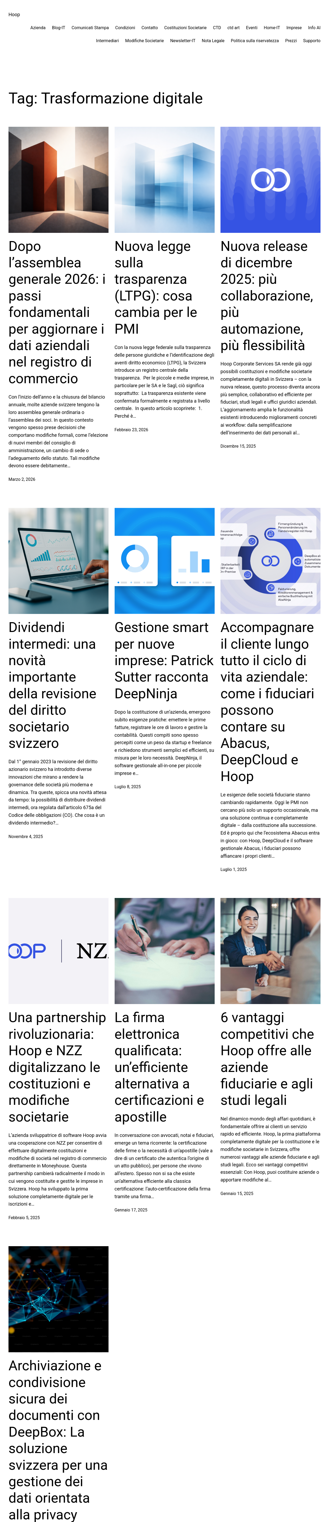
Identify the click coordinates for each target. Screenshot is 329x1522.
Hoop (14, 14)
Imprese (294, 27)
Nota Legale (213, 40)
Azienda (37, 27)
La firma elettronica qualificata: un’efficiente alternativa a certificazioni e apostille (159, 1067)
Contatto (149, 27)
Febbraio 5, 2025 (24, 1217)
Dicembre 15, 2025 (238, 446)
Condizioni (125, 27)
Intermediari (107, 40)
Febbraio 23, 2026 (131, 429)
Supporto (312, 40)
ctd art (233, 27)
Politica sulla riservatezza (255, 40)
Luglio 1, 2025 (233, 869)
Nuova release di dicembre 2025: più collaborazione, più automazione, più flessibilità (266, 296)
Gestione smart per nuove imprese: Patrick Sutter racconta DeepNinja (164, 660)
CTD (217, 27)
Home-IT (272, 27)
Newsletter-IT (182, 40)
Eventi (251, 27)
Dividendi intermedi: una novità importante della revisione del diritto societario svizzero (52, 685)
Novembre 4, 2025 (25, 836)
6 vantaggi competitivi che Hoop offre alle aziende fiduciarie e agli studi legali (267, 1058)
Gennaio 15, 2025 (236, 1193)
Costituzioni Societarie (185, 27)
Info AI (314, 27)
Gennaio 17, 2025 (131, 1210)
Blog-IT (58, 27)
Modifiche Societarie (144, 40)
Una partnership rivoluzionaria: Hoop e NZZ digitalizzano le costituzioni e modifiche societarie (57, 1067)
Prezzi (291, 40)
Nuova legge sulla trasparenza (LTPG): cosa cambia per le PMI (156, 287)
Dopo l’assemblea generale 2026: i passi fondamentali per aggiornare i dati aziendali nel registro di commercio (57, 312)
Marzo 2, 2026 (21, 479)
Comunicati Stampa (90, 27)
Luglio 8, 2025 (128, 786)
